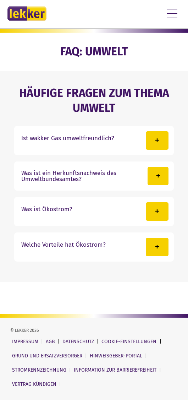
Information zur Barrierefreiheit (116, 370)
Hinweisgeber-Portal (117, 356)
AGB (51, 342)
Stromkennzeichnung (40, 370)
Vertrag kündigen (35, 384)
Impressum (26, 342)
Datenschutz (78, 342)
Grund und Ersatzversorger (48, 356)
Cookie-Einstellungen (129, 342)
